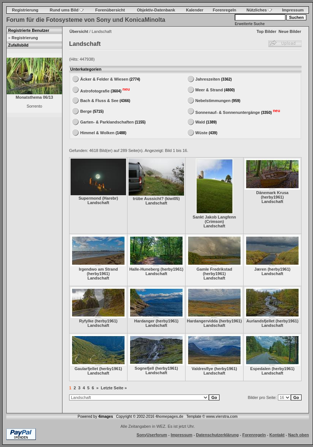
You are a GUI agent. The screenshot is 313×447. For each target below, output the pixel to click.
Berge (86, 111)
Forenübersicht (110, 10)
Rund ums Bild (67, 10)
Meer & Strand (209, 90)
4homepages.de (169, 416)
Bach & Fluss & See (99, 100)
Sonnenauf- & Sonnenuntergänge (227, 112)
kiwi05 (172, 198)
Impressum (293, 10)
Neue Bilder (290, 31)
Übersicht (78, 31)
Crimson (214, 221)
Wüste (201, 133)
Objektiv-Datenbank (156, 10)
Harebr (109, 198)
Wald (200, 122)
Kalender (194, 10)
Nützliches (259, 10)
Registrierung (25, 10)
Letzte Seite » (114, 388)
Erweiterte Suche (250, 24)
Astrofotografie (94, 90)
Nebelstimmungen (213, 100)
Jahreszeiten (207, 79)
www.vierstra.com (222, 416)
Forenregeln (225, 10)
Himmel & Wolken (97, 133)
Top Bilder (266, 31)
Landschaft (98, 202)
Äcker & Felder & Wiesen (104, 79)
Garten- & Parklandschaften (107, 122)
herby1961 (272, 197)
